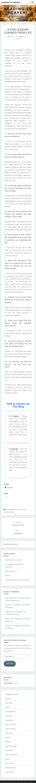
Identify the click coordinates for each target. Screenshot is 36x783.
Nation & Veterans (11, 755)
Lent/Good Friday (11, 746)
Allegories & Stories (11, 694)
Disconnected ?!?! (11, 571)
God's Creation (10, 724)
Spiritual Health (9, 512)
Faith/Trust (9, 716)
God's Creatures (10, 729)
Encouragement (11, 509)
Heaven (7, 737)
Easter (7, 707)
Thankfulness (9, 772)
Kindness (8, 742)
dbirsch (25, 36)
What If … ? (9, 575)
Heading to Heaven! (10, 2)
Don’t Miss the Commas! (13, 560)
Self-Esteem (9, 763)
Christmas (8, 703)
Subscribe (9, 663)
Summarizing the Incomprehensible (17, 580)
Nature (7, 759)
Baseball (8, 699)
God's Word (9, 733)
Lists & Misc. (22, 509)
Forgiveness (9, 720)
